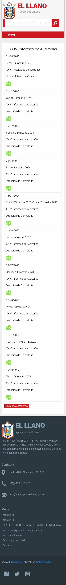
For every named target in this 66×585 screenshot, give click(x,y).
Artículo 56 (9, 520)
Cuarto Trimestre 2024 (18, 97)
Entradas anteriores (17, 405)
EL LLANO (32, 6)
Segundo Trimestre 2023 (20, 272)
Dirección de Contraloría (19, 111)
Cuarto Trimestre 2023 (18, 202)
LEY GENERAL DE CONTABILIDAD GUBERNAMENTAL (32, 525)
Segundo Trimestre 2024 (20, 132)
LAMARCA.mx (44, 561)
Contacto (7, 545)
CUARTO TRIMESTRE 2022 (21, 341)
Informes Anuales (12, 535)
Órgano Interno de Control (20, 76)
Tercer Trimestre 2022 (18, 376)
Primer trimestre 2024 (18, 167)
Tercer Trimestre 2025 (18, 63)
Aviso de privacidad (14, 540)
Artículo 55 (9, 514)
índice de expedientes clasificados (22, 530)
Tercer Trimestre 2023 (18, 237)
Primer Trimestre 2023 (18, 306)
